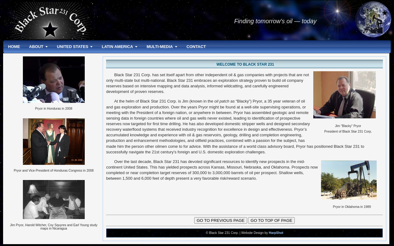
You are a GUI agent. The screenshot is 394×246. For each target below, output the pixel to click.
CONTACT (196, 46)
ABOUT (36, 46)
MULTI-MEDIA (160, 46)
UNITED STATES (72, 46)
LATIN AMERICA (117, 46)
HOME (14, 46)
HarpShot (276, 233)
